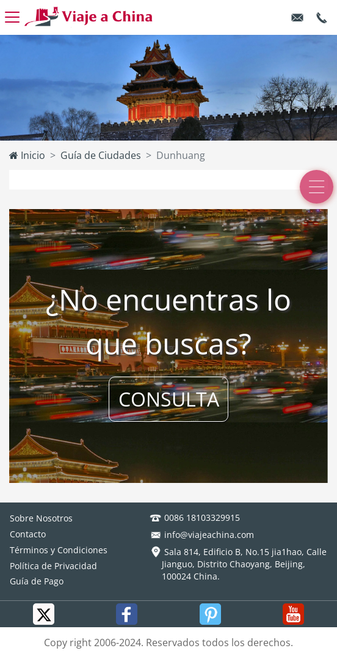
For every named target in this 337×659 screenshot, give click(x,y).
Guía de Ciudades (100, 155)
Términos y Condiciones (58, 550)
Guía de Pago (36, 581)
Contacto (28, 534)
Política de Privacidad (53, 566)
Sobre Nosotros (41, 518)
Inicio (27, 155)
